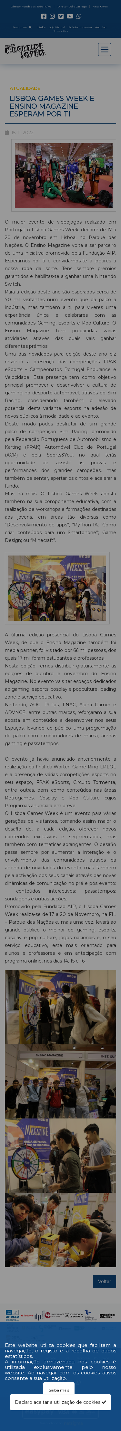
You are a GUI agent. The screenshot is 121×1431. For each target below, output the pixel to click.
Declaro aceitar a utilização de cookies (60, 1402)
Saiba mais (59, 1390)
